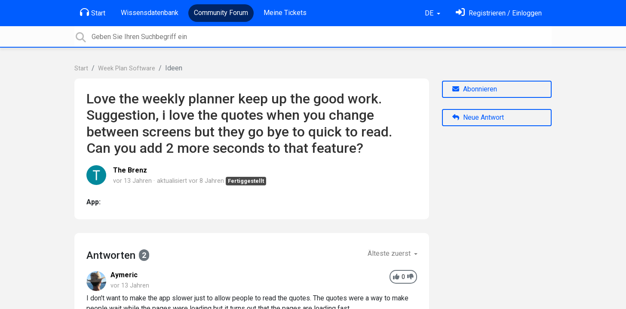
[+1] (396, 277)
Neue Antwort (478, 117)
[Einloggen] (498, 13)
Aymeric (124, 275)
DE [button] (430, 13)
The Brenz (130, 170)
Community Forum (221, 13)
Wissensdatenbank (149, 13)
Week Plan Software (126, 68)
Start (92, 12)
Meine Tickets (285, 13)
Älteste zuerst (390, 253)
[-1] (410, 277)
